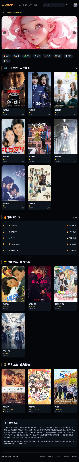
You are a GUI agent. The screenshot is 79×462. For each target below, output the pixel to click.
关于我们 (42, 456)
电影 (19, 5)
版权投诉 (58, 456)
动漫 (35, 5)
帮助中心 (50, 456)
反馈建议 (74, 456)
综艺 (30, 5)
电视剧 (25, 5)
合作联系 (66, 456)
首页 (3, 13)
